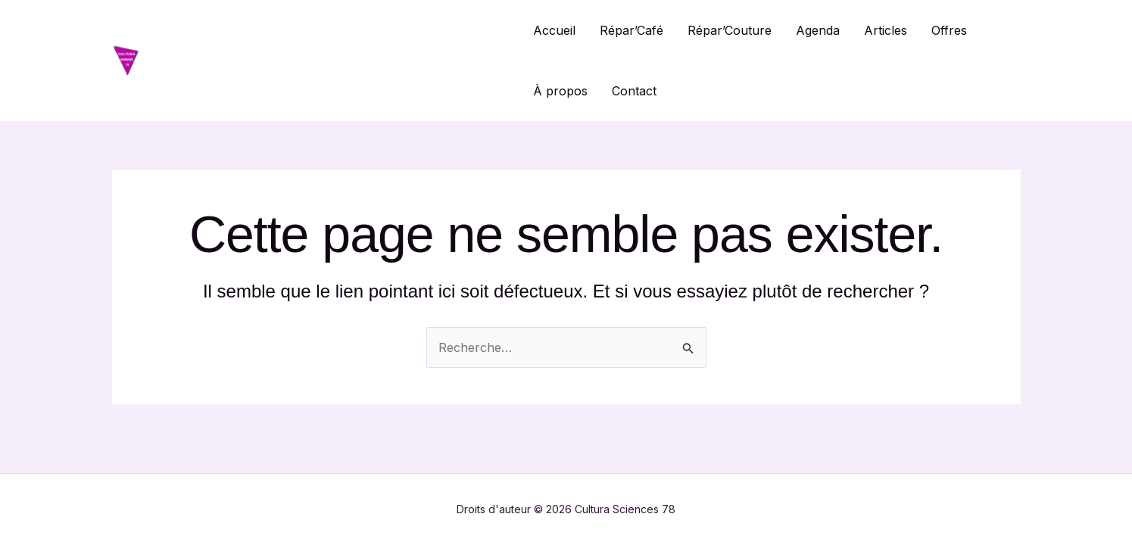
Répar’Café (631, 30)
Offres (949, 30)
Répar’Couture (730, 30)
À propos (560, 90)
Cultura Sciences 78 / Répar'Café (329, 60)
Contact (634, 90)
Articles (885, 30)
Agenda (818, 30)
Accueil (554, 30)
